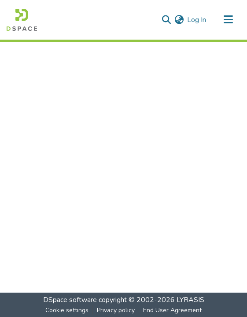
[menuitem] (178, 20)
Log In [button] (197, 20)
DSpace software (70, 300)
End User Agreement (172, 310)
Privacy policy (116, 310)
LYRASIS (190, 300)
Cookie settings (66, 310)
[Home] (22, 20)
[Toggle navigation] (228, 19)
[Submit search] (166, 20)
